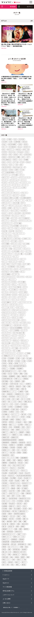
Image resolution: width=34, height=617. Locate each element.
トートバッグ (23, 285)
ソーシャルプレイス (25, 269)
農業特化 (26, 529)
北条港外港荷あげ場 (7, 379)
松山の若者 (21, 468)
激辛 (13, 496)
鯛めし (18, 565)
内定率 (16, 374)
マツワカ (15, 336)
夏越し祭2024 (28, 402)
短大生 (19, 506)
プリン (23, 300)
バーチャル (5, 292)
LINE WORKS (28, 155)
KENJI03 (5, 155)
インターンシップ (7, 188)
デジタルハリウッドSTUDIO (9, 282)
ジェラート (27, 249)
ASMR (20, 144)
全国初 (4, 374)
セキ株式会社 (12, 267)
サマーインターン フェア (19, 246)
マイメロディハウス (25, 323)
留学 (25, 504)
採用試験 (20, 448)
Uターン (12, 165)
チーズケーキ (16, 274)
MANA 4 (4, 157)
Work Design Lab (18, 167)
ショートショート (7, 257)
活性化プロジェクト (14, 493)
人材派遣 (18, 361)
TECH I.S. (5, 165)
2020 (15, 139)
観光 (4, 522)
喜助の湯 (12, 387)
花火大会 (13, 516)
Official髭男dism (7, 160)
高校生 (4, 562)
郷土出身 (14, 544)
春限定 (9, 460)
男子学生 (20, 504)
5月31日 (25, 142)
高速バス (18, 562)
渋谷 (4, 496)
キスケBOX (18, 213)
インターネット (16, 185)
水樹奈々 (5, 491)
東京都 (4, 465)
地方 (28, 394)
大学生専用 (24, 404)
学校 (4, 417)
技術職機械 (28, 445)
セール (4, 267)
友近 (12, 381)
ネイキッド (23, 290)
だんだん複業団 (6, 274)
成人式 (29, 443)
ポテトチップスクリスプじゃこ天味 (11, 320)
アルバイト (14, 178)
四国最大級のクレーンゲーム (9, 392)
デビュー (15, 285)
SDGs (4, 162)
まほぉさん (16, 341)
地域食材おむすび (20, 394)
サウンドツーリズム (16, 244)
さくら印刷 (26, 244)
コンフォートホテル (7, 236)
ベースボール (15, 315)
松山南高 (5, 473)
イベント (24, 180)
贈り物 (4, 527)
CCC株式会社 (13, 147)
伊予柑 (10, 364)
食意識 (17, 557)
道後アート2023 (22, 534)
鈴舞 (22, 547)
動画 (19, 376)
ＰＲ (21, 160)
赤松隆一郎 (11, 527)
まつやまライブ (6, 336)
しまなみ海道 (16, 251)
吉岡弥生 (28, 384)
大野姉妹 (5, 412)
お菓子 (10, 208)
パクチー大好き (23, 292)
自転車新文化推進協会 (19, 514)
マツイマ (27, 328)
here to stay (12, 152)
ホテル (23, 320)
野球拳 (4, 547)
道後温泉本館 (6, 544)
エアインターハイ (7, 195)
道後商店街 (14, 539)
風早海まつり (16, 555)
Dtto (4, 150)
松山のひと (13, 468)
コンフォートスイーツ (19, 234)
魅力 (13, 565)
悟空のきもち (6, 430)
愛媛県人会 (27, 435)
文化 (19, 450)
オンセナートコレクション (16, 206)
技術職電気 (5, 448)
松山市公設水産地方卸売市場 (24, 476)
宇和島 (28, 417)
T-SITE (22, 162)
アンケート (5, 180)
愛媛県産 (21, 440)
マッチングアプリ (7, 333)
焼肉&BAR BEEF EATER (25, 499)
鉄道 (27, 547)
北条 (30, 376)
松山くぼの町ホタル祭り (19, 465)
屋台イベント (13, 425)
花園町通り (5, 516)
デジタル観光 (22, 282)
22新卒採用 (17, 142)
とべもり (5, 287)
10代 (4, 139)
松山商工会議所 (13, 473)
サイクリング (6, 241)
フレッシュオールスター (8, 308)
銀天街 (4, 550)
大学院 (4, 407)
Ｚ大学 (22, 170)
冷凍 (26, 374)
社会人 (25, 506)
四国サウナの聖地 (15, 389)
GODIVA (5, 152)
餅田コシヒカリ (6, 560)
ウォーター (24, 193)
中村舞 (4, 361)
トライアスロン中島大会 (15, 287)
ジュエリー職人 (19, 254)
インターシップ (6, 185)
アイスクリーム (6, 175)
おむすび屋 (16, 203)
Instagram (20, 152)
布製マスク (28, 425)
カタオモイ (24, 211)
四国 (29, 387)
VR (17, 165)
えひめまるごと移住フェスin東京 (10, 198)
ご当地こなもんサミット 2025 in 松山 (11, 239)
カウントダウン (15, 211)
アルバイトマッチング (25, 178)
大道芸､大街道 (15, 409)
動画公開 (24, 376)
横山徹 (13, 488)
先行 (20, 371)
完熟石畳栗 (5, 420)
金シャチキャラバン (13, 547)
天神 (22, 412)
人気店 (23, 361)
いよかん (5, 183)
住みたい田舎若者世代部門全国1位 (18, 366)
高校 (14, 560)
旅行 (13, 455)
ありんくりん (6, 178)
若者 (24, 516)
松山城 (21, 473)
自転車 (10, 514)
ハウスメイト (14, 292)
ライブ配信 (15, 348)
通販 (4, 532)
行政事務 (19, 519)
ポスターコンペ (6, 318)
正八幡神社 (25, 488)
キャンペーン (6, 221)
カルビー (5, 213)
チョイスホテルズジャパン (9, 277)
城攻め (4, 402)
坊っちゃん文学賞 (26, 399)
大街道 (26, 407)
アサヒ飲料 (15, 175)
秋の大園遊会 (17, 509)
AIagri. (4, 144)
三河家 (4, 359)
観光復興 (10, 522)
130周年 (10, 139)
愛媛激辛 (22, 432)
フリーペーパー (6, 300)
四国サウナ (5, 389)
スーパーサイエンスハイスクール (10, 259)
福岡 (11, 509)
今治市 (29, 361)
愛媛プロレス (14, 432)
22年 (11, 142)
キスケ (11, 213)
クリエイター (24, 226)
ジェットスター (18, 249)
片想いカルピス (6, 501)
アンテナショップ (15, 180)
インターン (25, 185)
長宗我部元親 (16, 550)
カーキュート (17, 208)
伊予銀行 (5, 366)
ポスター (23, 315)
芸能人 (19, 516)
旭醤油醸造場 (24, 458)
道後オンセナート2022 (19, 537)
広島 (11, 427)
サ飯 (11, 249)
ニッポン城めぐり (14, 290)
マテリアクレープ (7, 341)
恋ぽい (28, 427)
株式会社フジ (6, 486)
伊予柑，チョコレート (20, 364)
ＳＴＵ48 (16, 162)
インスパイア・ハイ (25, 183)
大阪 (18, 412)
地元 (4, 394)
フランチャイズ (22, 297)
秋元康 (25, 509)
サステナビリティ (7, 246)
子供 (30, 415)
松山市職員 (13, 478)
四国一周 (24, 389)
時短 (14, 460)
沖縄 (19, 491)
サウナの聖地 (6, 244)
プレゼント (5, 305)
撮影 (25, 448)
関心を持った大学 (7, 552)
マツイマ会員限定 (15, 330)
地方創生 (5, 397)
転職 (16, 529)
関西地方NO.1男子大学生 (20, 552)
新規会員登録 (7, 573)
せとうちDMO (21, 267)
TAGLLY (28, 162)
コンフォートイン (7, 234)
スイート (5, 262)
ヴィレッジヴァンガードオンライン (11, 193)
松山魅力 (18, 481)
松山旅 (20, 478)
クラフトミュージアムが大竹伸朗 (10, 226)
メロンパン (24, 343)
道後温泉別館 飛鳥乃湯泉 (17, 542)
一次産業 (28, 353)
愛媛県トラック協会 (17, 435)
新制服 (19, 453)
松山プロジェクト (15, 471)
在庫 (27, 392)
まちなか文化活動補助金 (16, 328)
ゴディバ (17, 229)
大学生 (17, 404)
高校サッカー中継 (22, 560)
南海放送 (26, 379)
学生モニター (15, 417)
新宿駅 (25, 453)
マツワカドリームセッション (9, 338)
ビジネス (5, 297)
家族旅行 (19, 420)
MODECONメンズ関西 (14, 157)
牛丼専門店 (20, 501)
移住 (30, 509)
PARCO (15, 160)
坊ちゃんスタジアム (22, 397)
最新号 (26, 460)
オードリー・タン (20, 200)
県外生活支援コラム (8, 593)
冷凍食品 (5, 376)
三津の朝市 (11, 359)
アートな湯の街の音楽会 (8, 172)
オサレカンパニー (7, 203)
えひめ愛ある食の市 (26, 198)
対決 (24, 420)
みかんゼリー (25, 341)
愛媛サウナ (5, 432)
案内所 (13, 486)
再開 (21, 374)
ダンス (22, 272)
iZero (27, 152)
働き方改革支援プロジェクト (9, 371)
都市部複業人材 (22, 544)
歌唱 (19, 488)
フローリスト (20, 308)
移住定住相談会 (6, 511)
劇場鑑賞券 (12, 376)
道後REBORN (19, 532)
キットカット (16, 216)
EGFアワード (11, 150)
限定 (10, 555)
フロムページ (6, 315)
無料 (24, 496)
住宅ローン (5, 369)
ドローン (5, 290)
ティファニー (13, 279)
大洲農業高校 (19, 407)
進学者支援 (10, 532)
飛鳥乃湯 (24, 555)
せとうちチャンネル (7, 269)
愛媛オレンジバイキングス (23, 430)
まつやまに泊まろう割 (19, 333)
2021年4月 (21, 139)
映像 (4, 460)
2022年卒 (5, 142)
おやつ (23, 203)
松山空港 (5, 481)
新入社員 (13, 453)
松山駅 (11, 481)
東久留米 (21, 463)
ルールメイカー (24, 348)
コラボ (23, 229)
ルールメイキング (7, 351)
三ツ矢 (25, 356)
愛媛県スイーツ (6, 435)
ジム (23, 251)
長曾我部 (24, 550)
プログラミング (6, 310)
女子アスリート (15, 415)
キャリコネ (14, 218)
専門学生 (12, 422)
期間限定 (5, 463)
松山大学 (27, 473)
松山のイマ (6, 581)
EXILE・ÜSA (26, 150)
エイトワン (16, 195)
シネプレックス (6, 251)
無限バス (5, 499)
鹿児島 (23, 565)
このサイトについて (8, 597)
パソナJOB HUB (6, 295)
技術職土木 (12, 445)
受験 (23, 381)
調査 (20, 522)
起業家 (22, 527)
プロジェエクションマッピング (20, 310)
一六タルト (20, 353)
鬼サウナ (24, 562)
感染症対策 (22, 443)
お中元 (4, 208)
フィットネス (13, 297)
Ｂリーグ (5, 147)
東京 (26, 463)
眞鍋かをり (12, 506)
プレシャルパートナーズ (25, 302)
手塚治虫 (5, 445)
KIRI (11, 155)
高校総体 (11, 562)
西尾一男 (25, 519)
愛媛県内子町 (15, 437)
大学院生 (11, 407)
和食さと (5, 387)
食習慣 (22, 557)
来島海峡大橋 (13, 463)
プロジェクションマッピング (9, 313)
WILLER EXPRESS (7, 167)
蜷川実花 (12, 519)
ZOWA (11, 170)
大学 (12, 404)
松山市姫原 (5, 478)
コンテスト (19, 231)
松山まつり (24, 471)
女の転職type (6, 415)
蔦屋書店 (5, 519)
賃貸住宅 (13, 524)
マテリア (21, 338)
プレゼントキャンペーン (16, 305)
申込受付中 (12, 504)
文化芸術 (24, 450)
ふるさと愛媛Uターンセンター (10, 302)
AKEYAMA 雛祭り (13, 144)
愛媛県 (28, 432)
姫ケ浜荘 (24, 415)
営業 (24, 387)
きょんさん (14, 221)
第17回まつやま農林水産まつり (20, 511)
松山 (10, 465)
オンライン (27, 206)
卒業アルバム (18, 379)
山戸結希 (21, 425)
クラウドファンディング (25, 221)
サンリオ (5, 249)
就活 (25, 422)
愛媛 (13, 430)
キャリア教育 (6, 218)
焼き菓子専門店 (13, 499)
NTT (28, 157)
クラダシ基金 (18, 223)
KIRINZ (16, 155)
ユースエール (6, 346)
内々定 (10, 374)
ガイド (25, 208)
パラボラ (15, 295)
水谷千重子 (12, 491)
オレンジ (5, 206)
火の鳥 (18, 496)
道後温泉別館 (6, 542)
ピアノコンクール (24, 295)
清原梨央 (29, 493)
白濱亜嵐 (5, 506)
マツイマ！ (5, 330)
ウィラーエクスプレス (8, 190)
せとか (16, 269)
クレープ (11, 229)
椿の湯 (19, 486)
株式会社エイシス (27, 483)
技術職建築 (20, 445)
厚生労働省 (5, 381)
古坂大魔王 (5, 384)
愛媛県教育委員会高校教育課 (9, 440)
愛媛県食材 (14, 443)
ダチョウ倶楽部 (14, 272)
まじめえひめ (18, 325)
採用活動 (13, 448)
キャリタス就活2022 (24, 218)
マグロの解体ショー (7, 325)
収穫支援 (18, 381)
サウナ (21, 241)
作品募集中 (20, 369)
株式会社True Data (15, 483)
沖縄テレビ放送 (26, 491)
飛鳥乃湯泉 (5, 557)
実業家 (12, 420)
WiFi (21, 165)
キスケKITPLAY (6, 216)
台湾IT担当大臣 (14, 384)
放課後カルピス (6, 450)
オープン (29, 200)
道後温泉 (22, 539)
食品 (12, 557)
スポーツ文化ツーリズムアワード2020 (12, 264)
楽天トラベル (6, 488)
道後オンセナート (7, 537)
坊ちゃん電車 (16, 399)
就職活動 (5, 425)
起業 (18, 527)
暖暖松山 (20, 460)
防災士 (4, 555)
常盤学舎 (5, 427)
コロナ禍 (12, 231)
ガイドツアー (6, 211)
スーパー (16, 257)
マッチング (24, 330)
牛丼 (14, 501)
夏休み (20, 402)
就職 (30, 422)
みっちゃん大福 (6, 343)
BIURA (26, 144)
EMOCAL (19, 150)
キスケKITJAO (26, 213)
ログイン (6, 577)
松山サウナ (5, 468)
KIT (21, 155)
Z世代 (17, 170)
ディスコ (29, 277)
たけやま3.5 (6, 272)
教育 (14, 450)
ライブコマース (6, 348)
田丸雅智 (5, 504)
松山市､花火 (11, 476)
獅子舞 (27, 501)
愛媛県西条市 (6, 443)
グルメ (4, 229)
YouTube (5, 170)
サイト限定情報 (7, 589)
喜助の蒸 (19, 387)
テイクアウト (21, 277)
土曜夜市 (21, 392)
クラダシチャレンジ (7, 223)
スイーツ (23, 259)
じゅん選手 (28, 254)
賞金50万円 (25, 524)
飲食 (28, 557)
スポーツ (22, 262)
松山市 (4, 476)
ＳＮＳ (9, 162)
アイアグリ (19, 172)
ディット (5, 279)
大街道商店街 (6, 409)
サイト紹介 (14, 241)
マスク (25, 325)
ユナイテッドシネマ (16, 346)
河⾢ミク (5, 493)
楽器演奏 (25, 486)
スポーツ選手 (26, 264)
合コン (22, 384)
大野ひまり (23, 409)
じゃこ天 (29, 251)
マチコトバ (5, 328)
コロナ (29, 229)
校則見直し (5, 483)
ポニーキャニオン (7, 323)
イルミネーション (14, 183)
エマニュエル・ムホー (8, 200)
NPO (23, 157)
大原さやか (5, 404)
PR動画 (26, 160)
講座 (25, 522)
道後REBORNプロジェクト (9, 534)
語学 (15, 522)
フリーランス (16, 300)
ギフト (23, 216)
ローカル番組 (17, 351)
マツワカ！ (22, 336)
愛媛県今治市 (6, 437)
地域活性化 (10, 394)
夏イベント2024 (12, 402)
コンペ (16, 236)
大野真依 (12, 412)
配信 (30, 544)
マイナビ (16, 323)
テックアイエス (6, 285)
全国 (25, 371)
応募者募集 (17, 427)
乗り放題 (11, 361)
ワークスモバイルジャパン (9, 353)
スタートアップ (13, 262)
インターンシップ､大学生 (20, 188)
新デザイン (5, 453)
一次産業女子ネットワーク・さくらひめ (12, 356)
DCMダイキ (27, 147)
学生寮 (22, 417)
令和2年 (5, 364)
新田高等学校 (6, 455)
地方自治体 (12, 397)
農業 (21, 529)
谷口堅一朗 (5, 524)
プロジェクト (22, 313)
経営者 (4, 514)
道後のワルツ (6, 539)
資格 (19, 524)
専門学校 (5, 422)
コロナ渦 (5, 231)
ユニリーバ (26, 346)
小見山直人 (19, 422)
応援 (23, 427)
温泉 (9, 496)
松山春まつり (27, 478)
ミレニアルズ (16, 343)
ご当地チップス (26, 239)
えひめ (23, 195)
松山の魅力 (5, 471)
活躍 (23, 493)
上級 (23, 359)
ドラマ (25, 287)
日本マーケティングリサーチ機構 (10, 458)
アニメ (22, 175)
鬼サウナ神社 (6, 565)
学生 (9, 417)
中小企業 (29, 359)
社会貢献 (5, 509)
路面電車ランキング (7, 529)
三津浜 (18, 359)
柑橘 (23, 481)
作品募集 (13, 369)
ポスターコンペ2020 (17, 318)
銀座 (10, 550)
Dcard (20, 147)
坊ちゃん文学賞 (6, 399)
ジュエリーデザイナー (8, 254)
